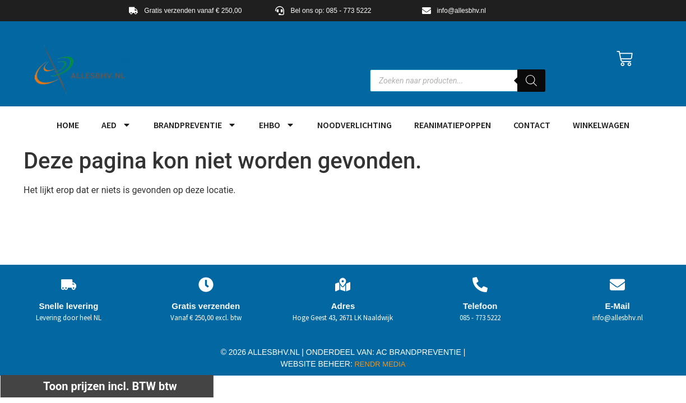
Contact (531, 124)
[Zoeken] (531, 80)
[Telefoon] (480, 284)
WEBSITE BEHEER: (317, 363)
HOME (68, 124)
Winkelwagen (601, 124)
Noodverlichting (354, 124)
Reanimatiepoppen (452, 124)
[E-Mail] (617, 284)
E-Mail (617, 306)
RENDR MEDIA (379, 364)
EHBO (277, 125)
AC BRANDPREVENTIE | (420, 352)
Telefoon (480, 306)
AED (116, 125)
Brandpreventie (195, 125)
